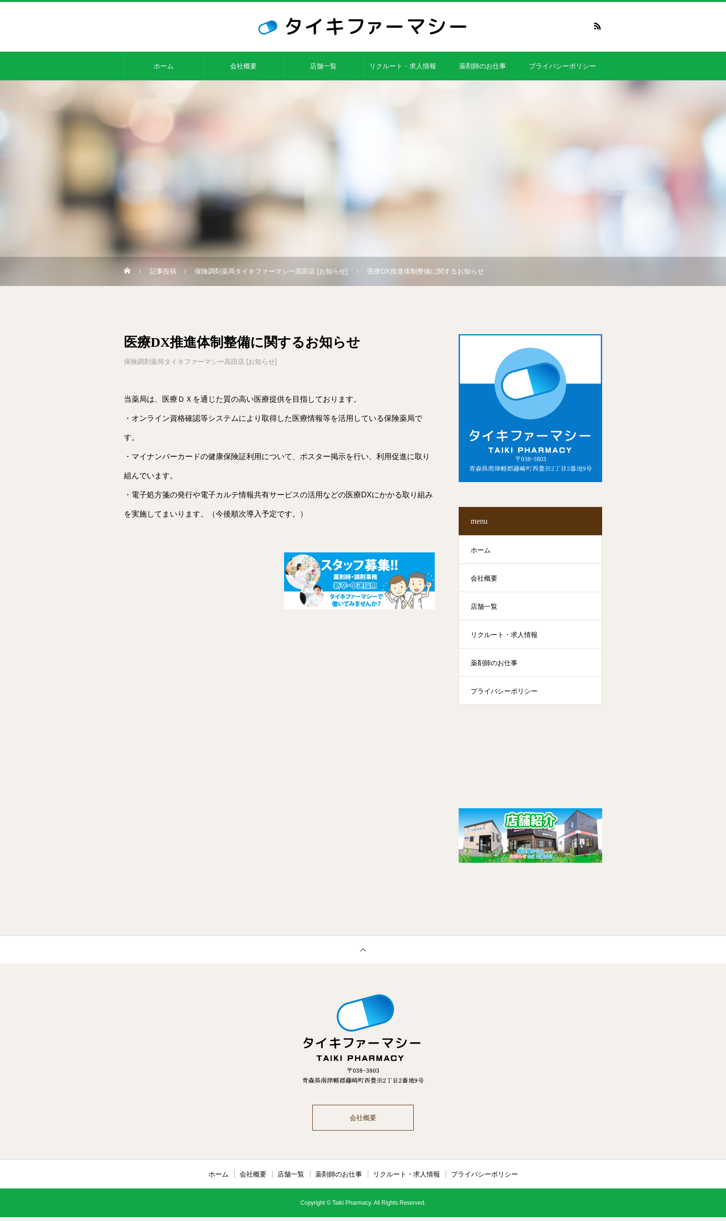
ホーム (164, 66)
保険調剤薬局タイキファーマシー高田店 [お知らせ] (200, 361)
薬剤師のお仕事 (482, 66)
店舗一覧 (323, 66)
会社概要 (243, 66)
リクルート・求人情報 (402, 66)
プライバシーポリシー (562, 66)
